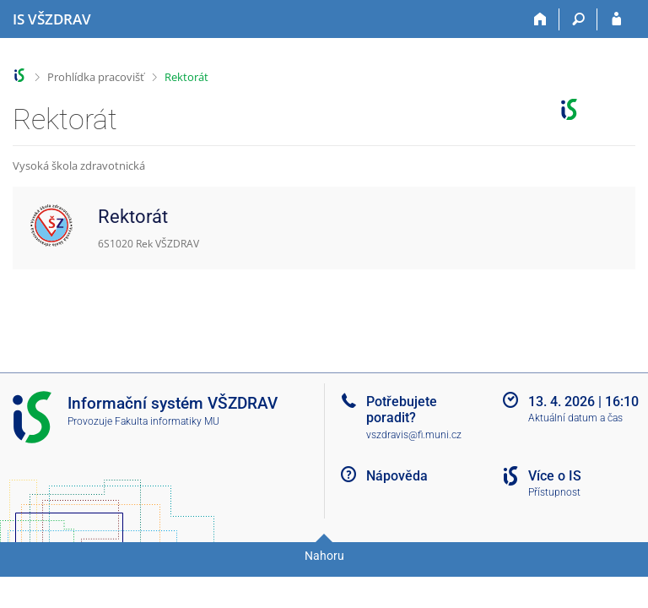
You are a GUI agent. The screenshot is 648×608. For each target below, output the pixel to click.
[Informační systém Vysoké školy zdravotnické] (52, 19)
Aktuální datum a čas (575, 418)
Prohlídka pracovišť (95, 76)
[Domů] (540, 19)
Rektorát (186, 76)
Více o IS (554, 476)
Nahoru (324, 555)
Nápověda (397, 476)
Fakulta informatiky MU (167, 421)
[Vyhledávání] (578, 19)
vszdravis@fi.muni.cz (414, 435)
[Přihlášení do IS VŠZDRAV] (616, 19)
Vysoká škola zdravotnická (79, 165)
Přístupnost (554, 492)
